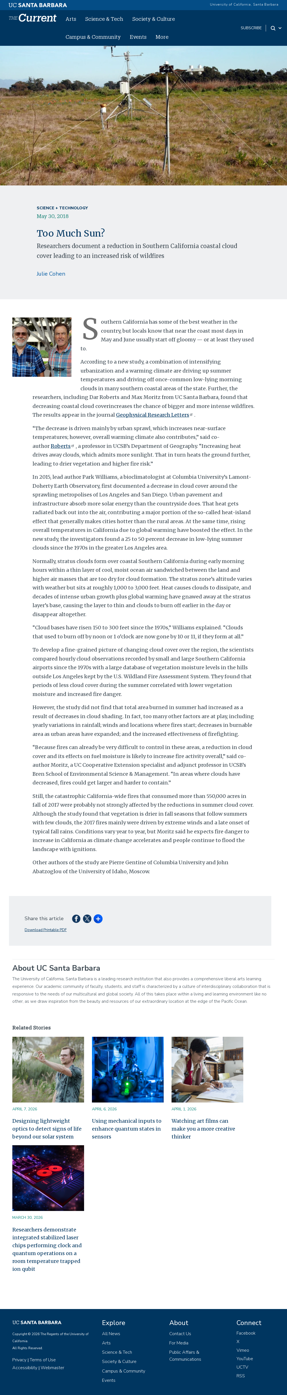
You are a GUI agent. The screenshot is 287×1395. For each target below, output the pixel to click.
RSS (241, 1376)
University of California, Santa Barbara (244, 4)
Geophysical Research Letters (155, 415)
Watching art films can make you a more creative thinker (203, 1129)
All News (111, 1334)
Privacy (19, 1360)
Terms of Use (43, 1360)
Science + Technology (62, 208)
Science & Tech (104, 19)
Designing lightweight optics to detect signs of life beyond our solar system (47, 1129)
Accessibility (24, 1368)
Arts (71, 19)
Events (138, 37)
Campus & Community (93, 37)
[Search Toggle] (276, 28)
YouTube (245, 1359)
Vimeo (243, 1350)
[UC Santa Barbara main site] (37, 3)
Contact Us (180, 1334)
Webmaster (52, 1368)
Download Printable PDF (46, 930)
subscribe (251, 28)
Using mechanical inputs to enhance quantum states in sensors (126, 1129)
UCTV (242, 1367)
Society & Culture (153, 19)
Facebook (246, 1333)
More (162, 37)
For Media (178, 1343)
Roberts (63, 446)
